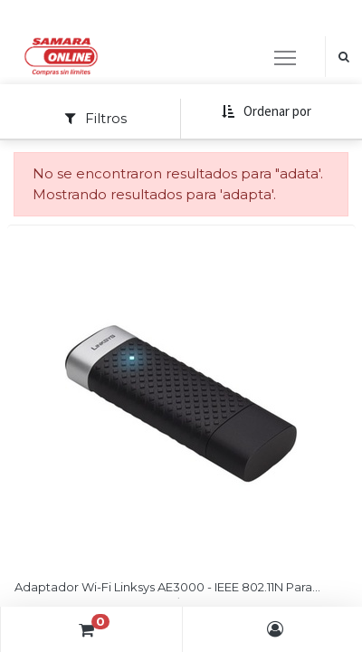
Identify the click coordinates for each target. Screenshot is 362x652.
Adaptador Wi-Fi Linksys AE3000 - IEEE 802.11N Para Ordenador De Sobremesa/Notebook (163, 589)
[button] (266, 112)
